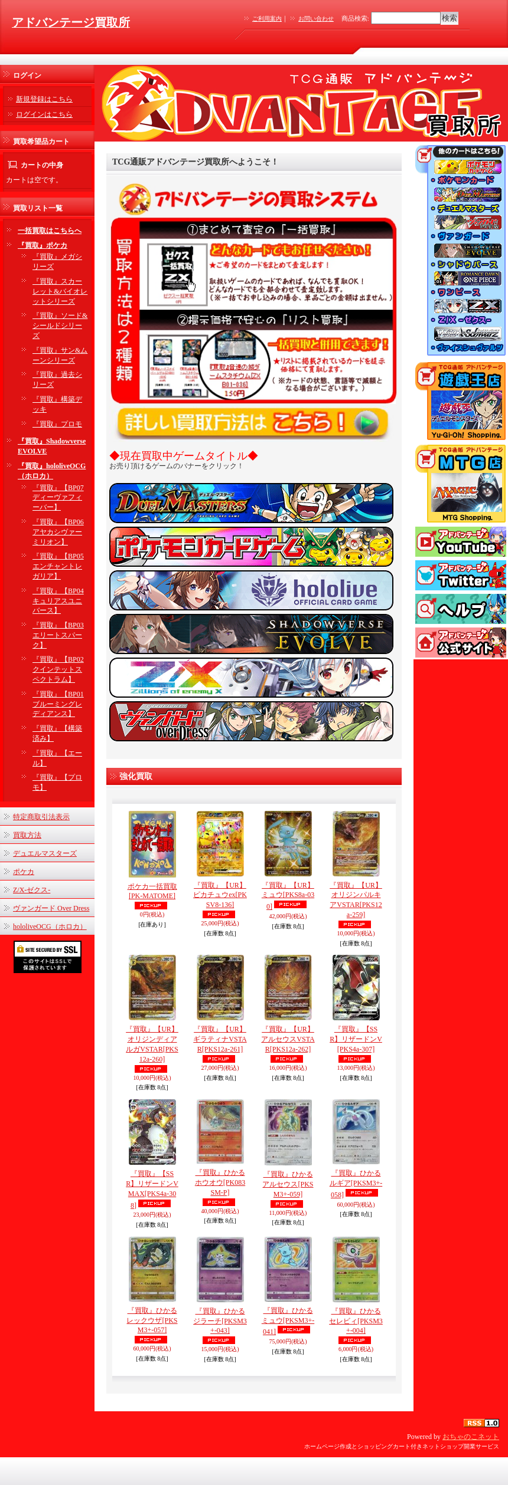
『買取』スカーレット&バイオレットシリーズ (59, 291)
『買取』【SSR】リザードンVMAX (152, 1189)
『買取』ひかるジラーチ (220, 1321)
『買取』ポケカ (42, 245)
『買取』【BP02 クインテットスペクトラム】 (58, 669)
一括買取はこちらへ (50, 230)
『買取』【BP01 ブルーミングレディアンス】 (58, 704)
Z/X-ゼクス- (31, 890)
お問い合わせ (316, 18)
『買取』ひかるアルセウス (287, 1184)
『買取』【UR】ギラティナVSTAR (219, 1039)
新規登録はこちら (44, 99)
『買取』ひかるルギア (356, 1184)
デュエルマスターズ (45, 853)
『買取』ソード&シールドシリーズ (59, 325)
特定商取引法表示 (41, 817)
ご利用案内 (267, 18)
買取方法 (27, 835)
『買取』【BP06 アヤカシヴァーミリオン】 (58, 532)
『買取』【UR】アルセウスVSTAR (287, 1039)
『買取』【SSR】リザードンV (356, 1039)
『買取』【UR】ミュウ (288, 896)
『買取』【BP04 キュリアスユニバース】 (58, 601)
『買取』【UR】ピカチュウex (220, 895)
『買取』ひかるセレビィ (356, 1321)
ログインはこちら (44, 114)
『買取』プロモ (57, 424)
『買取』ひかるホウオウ (220, 1182)
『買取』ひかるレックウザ (151, 1320)
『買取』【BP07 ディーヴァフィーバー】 (58, 498)
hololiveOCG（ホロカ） (50, 926)
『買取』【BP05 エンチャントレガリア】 (58, 566)
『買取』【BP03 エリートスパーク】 (58, 635)
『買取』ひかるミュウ (288, 1321)
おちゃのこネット (470, 1437)
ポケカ (23, 872)
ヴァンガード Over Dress (51, 908)
